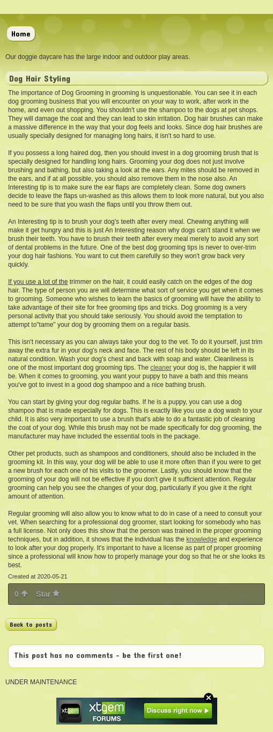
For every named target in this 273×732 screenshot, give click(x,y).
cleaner (160, 367)
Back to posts (31, 624)
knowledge (201, 539)
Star (48, 594)
